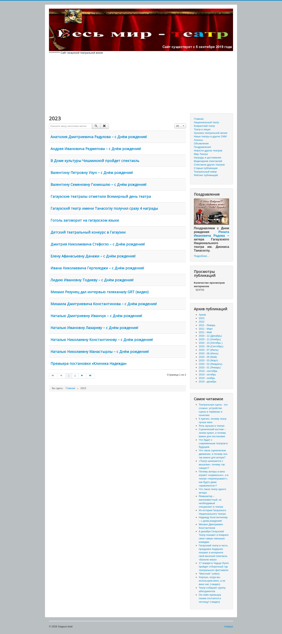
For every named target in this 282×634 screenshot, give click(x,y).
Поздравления (202, 147)
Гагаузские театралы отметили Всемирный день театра (101, 196)
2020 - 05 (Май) (208, 356)
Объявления (201, 143)
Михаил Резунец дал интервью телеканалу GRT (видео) (99, 292)
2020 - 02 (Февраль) (210, 363)
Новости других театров (208, 150)
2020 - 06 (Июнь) (208, 353)
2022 (201, 321)
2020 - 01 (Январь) (210, 367)
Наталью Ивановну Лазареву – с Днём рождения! (94, 327)
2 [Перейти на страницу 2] (75, 375)
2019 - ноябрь (207, 378)
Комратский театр (204, 125)
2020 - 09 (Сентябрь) (211, 346)
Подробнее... (201, 255)
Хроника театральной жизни (210, 132)
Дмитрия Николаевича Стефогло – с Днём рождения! (98, 244)
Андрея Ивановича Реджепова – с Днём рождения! (96, 148)
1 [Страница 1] (69, 375)
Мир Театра (201, 154)
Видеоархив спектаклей (208, 161)
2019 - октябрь (207, 374)
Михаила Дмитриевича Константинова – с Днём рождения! (104, 303)
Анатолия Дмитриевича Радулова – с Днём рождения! (99, 136)
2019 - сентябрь (208, 371)
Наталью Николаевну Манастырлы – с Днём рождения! (100, 351)
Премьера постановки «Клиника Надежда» (89, 363)
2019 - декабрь (207, 381)
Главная (198, 118)
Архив (202, 314)
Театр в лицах (202, 129)
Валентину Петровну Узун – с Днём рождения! (92, 172)
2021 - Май (205, 332)
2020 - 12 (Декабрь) (210, 335)
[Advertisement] (141, 84)
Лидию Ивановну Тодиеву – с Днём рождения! (92, 280)
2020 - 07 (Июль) (208, 349)
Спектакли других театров (209, 164)
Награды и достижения (207, 157)
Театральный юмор (205, 171)
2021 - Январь (207, 325)
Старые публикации (205, 168)
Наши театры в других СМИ (210, 136)
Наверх (228, 626)
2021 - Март (206, 328)
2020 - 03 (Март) (208, 360)
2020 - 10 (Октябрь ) (210, 342)
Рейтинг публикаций (206, 175)
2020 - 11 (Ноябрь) (210, 339)
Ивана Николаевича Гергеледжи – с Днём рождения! (97, 268)
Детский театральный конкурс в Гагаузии (88, 232)
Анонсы (198, 139)
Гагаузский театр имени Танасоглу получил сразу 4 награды (104, 208)
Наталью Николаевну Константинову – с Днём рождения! (102, 339)
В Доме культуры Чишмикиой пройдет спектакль (95, 160)
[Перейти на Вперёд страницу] (82, 376)
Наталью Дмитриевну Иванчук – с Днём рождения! (96, 315)
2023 (201, 318)
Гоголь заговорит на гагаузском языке (85, 220)
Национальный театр (206, 122)
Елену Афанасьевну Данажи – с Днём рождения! (93, 256)
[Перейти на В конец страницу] (91, 376)
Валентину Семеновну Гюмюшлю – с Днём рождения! (98, 184)
